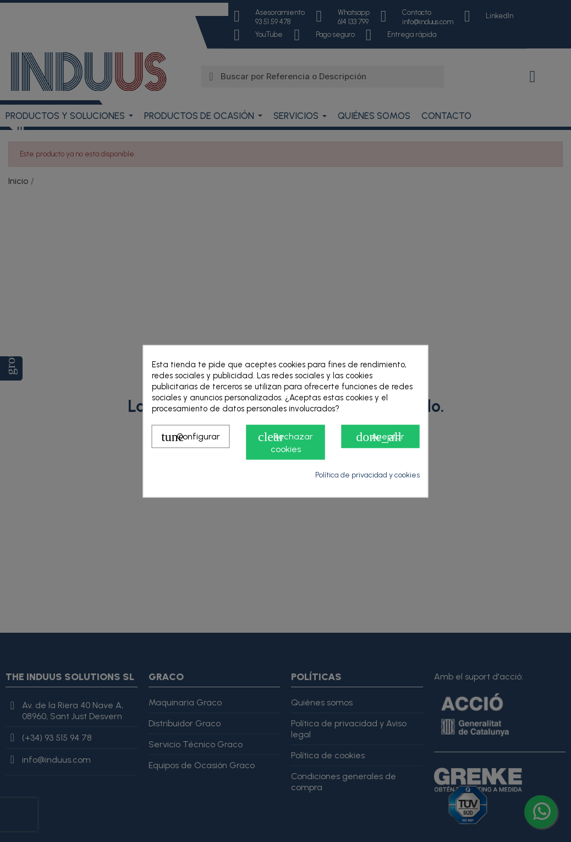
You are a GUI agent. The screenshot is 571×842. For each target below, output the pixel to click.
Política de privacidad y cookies (367, 474)
